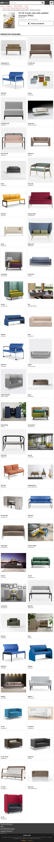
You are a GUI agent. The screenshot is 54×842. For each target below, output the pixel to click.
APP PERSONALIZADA (7, 829)
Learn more (30, 840)
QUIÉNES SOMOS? (6, 831)
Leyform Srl (22, 17)
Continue (23, 840)
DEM (2, 827)
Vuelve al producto (36, 23)
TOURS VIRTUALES (6, 824)
